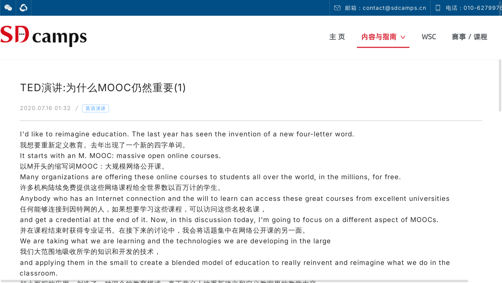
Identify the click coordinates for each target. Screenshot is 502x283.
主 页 (337, 37)
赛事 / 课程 (469, 37)
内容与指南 (383, 37)
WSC (429, 37)
